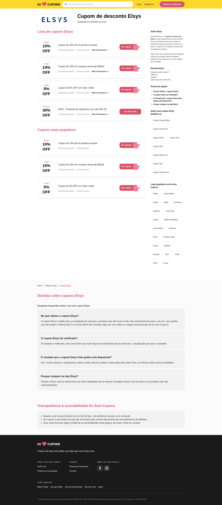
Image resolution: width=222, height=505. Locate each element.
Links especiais (44, 482)
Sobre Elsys (156, 31)
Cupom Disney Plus (161, 172)
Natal (100, 487)
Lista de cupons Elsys (55, 31)
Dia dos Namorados (74, 487)
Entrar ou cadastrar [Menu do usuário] (172, 4)
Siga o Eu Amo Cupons (108, 462)
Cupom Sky (157, 164)
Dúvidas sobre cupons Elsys (60, 295)
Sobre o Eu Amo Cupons (49, 462)
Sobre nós (41, 466)
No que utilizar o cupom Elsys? (166, 91)
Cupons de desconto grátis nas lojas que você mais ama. (66, 451)
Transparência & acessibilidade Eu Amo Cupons (76, 405)
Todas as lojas (51, 286)
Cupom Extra (158, 138)
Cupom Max (158, 146)
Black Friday (42, 487)
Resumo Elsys (157, 68)
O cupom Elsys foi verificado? (165, 95)
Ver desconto (130, 111)
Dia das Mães (57, 487)
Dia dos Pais (90, 487)
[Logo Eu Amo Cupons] (48, 4)
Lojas (139, 4)
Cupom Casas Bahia (161, 120)
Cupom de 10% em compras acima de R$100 (81, 66)
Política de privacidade (47, 471)
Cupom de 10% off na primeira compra (77, 45)
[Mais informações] (100, 50)
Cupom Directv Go (160, 155)
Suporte (73, 462)
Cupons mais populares (56, 130)
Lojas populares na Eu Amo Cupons (164, 185)
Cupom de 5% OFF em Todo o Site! (76, 88)
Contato (72, 471)
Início (39, 286)
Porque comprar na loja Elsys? (165, 104)
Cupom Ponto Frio (160, 129)
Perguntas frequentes (78, 466)
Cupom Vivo (174, 138)
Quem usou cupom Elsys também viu (162, 112)
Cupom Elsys (65, 286)
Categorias (149, 4)
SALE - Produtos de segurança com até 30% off (82, 109)
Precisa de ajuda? (159, 86)
